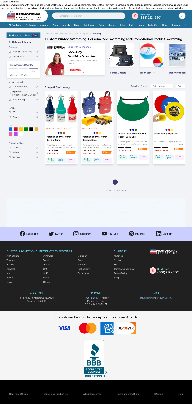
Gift (45, 268)
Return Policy (120, 273)
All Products (15, 25)
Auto (55, 25)
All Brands (31, 25)
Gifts (122, 25)
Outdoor (176, 25)
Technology (84, 268)
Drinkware (89, 25)
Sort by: (144, 86)
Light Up (152, 25)
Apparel (44, 25)
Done (35, 35)
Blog (116, 277)
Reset (27, 35)
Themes (11, 260)
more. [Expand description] (73, 147)
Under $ (13, 75)
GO (33, 70)
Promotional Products (62, 33)
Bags (76, 25)
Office (164, 25)
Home (140, 25)
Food (101, 25)
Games (112, 25)
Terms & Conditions (124, 268)
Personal (82, 264)
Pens (80, 260)
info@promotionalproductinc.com (155, 297)
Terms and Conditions (128, 393)
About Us (118, 255)
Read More (75, 69)
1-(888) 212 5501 (91, 297)
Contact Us (119, 260)
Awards (66, 25)
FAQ (116, 264)
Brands (10, 264)
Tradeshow (83, 273)
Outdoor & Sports (20, 41)
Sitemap (158, 393)
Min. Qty (23, 75)
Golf (131, 25)
